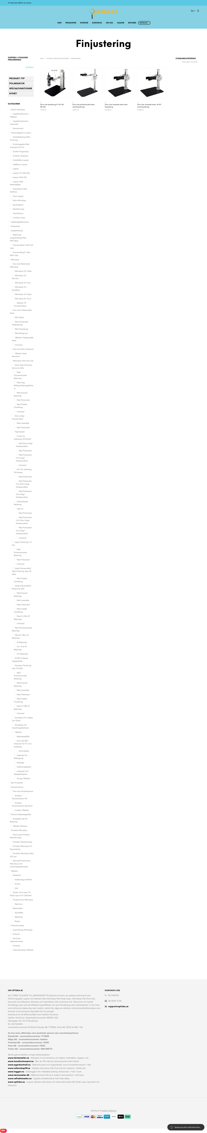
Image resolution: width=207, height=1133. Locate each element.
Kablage (20, 763)
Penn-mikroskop (19, 200)
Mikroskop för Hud (22, 283)
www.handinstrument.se (21, 1061)
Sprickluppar (18, 205)
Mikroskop (15, 260)
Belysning (18, 917)
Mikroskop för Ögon (23, 294)
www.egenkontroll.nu (19, 1065)
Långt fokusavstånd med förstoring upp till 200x (21, 571)
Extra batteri (24, 751)
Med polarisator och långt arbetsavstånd (24, 494)
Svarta (17, 884)
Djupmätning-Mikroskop (22, 930)
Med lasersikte (23, 423)
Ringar (17, 921)
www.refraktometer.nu (20, 1078)
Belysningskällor (23, 736)
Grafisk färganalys (21, 152)
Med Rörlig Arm (21, 333)
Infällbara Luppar (20, 165)
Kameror (16, 934)
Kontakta (97, 23)
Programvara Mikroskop (23, 900)
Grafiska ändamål (20, 156)
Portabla (16, 946)
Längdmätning (17, 231)
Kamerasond (18, 128)
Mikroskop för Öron (23, 299)
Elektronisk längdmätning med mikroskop (18, 238)
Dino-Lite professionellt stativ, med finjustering (83, 106)
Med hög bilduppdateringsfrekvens (23, 386)
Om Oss (109, 23)
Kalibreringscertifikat (23, 880)
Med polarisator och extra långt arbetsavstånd (24, 484)
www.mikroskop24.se (19, 1068)
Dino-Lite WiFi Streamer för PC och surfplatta (23, 744)
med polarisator (25, 451)
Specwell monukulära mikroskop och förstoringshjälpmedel (20, 864)
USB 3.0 (20, 509)
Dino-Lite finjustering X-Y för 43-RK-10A (52, 106)
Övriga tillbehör (23, 779)
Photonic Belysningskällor (21, 814)
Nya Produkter (17, 783)
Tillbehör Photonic (20, 826)
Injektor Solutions (109, 1111)
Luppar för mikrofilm (21, 173)
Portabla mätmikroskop (22, 842)
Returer (132, 23)
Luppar (16, 169)
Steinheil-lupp (18, 209)
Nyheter (84, 23)
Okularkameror (17, 787)
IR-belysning (22, 642)
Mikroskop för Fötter (23, 271)
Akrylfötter (19, 913)
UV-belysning (22, 654)
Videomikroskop (17, 926)
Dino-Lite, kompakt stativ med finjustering (116, 106)
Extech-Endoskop (18, 110)
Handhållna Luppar (21, 160)
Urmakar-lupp (19, 218)
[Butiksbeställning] (179, 58)
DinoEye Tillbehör (22, 810)
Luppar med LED (20, 177)
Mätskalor (17, 875)
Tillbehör (18, 732)
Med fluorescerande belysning (20, 375)
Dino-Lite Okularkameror (23, 791)
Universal (18, 345)
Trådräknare (18, 213)
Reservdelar (18, 908)
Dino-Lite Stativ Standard (23, 349)
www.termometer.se (18, 1058)
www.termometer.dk (18, 1075)
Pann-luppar (18, 196)
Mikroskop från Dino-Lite (23, 361)
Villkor (120, 23)
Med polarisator (23, 400)
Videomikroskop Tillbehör (23, 950)
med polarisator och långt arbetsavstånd (24, 458)
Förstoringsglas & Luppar (21, 133)
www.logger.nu (16, 1072)
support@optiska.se (118, 1006)
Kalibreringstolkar (24, 767)
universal (22, 465)
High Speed (20, 432)
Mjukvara (19, 904)
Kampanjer (15, 226)
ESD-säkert (19, 317)
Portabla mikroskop (19, 830)
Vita (16, 888)
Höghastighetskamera (20, 222)
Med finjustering (21, 329)
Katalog (143, 23)
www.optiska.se (16, 1082)
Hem (59, 23)
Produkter (70, 23)
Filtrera (30, 67)
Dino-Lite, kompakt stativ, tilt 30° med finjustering (149, 106)
